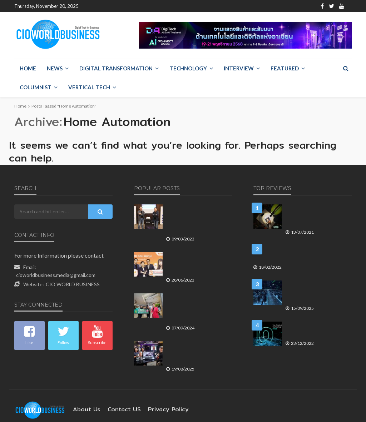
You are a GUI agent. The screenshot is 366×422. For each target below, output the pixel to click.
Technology (188, 68)
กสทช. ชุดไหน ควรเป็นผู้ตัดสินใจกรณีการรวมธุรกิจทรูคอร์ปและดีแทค (297, 242)
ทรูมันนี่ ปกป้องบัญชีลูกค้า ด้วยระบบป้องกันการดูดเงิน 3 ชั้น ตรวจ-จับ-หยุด (196, 245)
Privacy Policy (157, 384)
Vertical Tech (89, 87)
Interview (239, 68)
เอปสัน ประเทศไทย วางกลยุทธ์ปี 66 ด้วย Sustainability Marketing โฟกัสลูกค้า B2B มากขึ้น (197, 204)
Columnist (35, 87)
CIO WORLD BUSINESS (73, 271)
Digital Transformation (116, 68)
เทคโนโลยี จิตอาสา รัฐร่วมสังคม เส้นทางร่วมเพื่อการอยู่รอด (313, 204)
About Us (115, 6)
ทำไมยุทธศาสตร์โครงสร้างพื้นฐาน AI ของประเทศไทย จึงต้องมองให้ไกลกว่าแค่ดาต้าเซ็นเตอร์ (316, 280)
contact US (118, 384)
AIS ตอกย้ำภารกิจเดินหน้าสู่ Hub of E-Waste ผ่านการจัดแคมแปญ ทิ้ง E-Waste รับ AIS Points (195, 289)
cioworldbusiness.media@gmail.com (55, 262)
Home (91, 6)
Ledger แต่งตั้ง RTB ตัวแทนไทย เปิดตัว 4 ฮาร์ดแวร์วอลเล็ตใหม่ (197, 331)
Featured (285, 68)
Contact (141, 6)
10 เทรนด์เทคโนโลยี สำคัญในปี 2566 (316, 318)
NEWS (55, 68)
